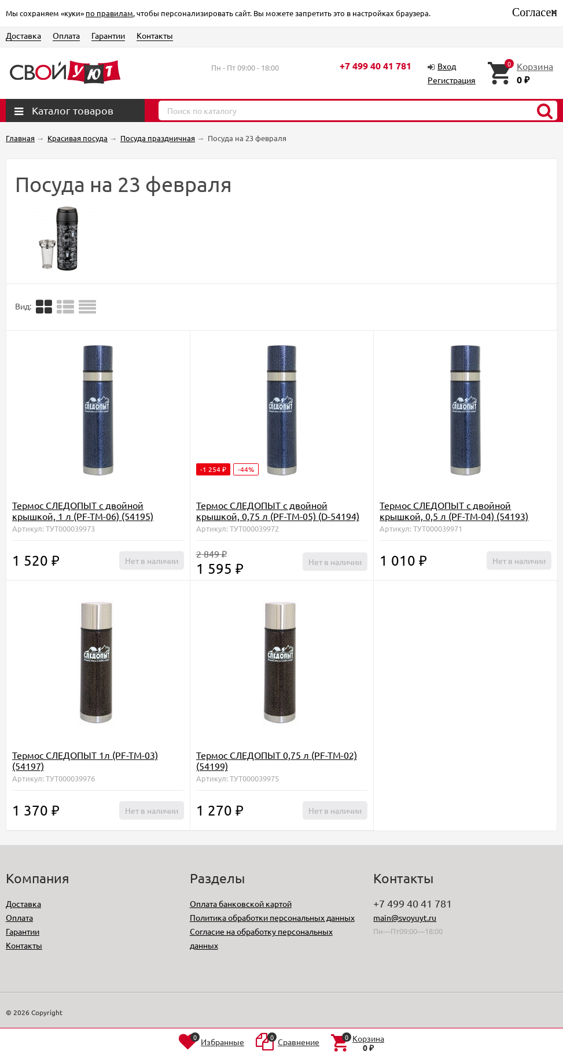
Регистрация (452, 80)
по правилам (109, 13)
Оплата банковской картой (241, 903)
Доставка (23, 35)
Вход (446, 66)
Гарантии (108, 35)
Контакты (155, 35)
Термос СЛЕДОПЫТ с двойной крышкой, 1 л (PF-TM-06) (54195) (82, 510)
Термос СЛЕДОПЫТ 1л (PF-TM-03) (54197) (85, 760)
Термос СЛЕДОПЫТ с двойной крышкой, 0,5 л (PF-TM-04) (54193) (454, 510)
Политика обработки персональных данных (272, 917)
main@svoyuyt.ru (404, 917)
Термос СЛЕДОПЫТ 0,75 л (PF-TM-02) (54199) (276, 760)
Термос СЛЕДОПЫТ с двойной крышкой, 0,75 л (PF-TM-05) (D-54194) (277, 510)
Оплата (66, 35)
